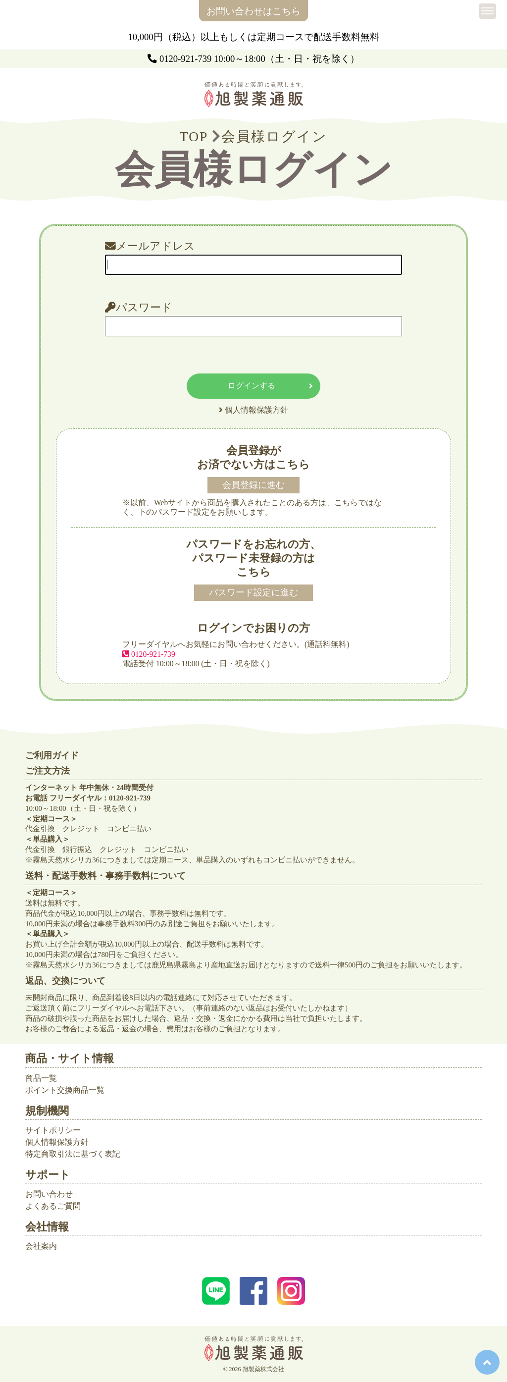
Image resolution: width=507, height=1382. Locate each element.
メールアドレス (150, 246)
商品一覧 (41, 1078)
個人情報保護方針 (57, 1142)
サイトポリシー (53, 1130)
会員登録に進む (253, 485)
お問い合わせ (49, 1194)
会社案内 (41, 1246)
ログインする (270, 385)
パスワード (138, 308)
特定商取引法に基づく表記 (72, 1154)
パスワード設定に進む (253, 592)
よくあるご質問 (53, 1206)
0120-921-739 (185, 58)
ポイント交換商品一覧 (64, 1090)
